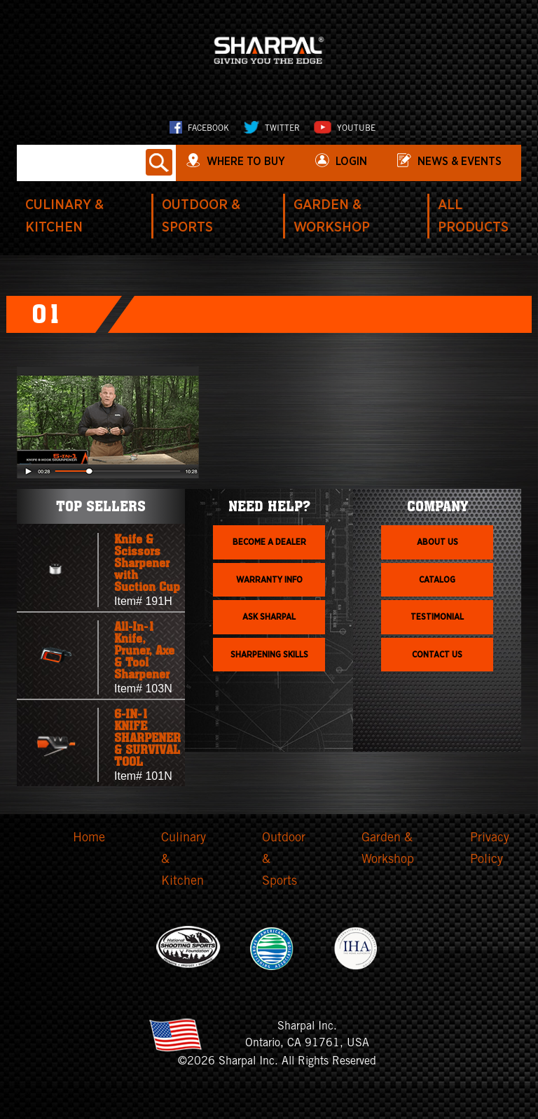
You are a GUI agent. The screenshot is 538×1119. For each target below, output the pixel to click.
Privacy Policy (489, 849)
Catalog (437, 580)
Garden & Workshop (387, 849)
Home (89, 838)
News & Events (460, 161)
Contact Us (437, 654)
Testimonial (437, 617)
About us (437, 542)
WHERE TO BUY (246, 161)
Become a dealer (269, 542)
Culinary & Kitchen (183, 860)
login (351, 161)
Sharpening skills (269, 654)
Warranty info (269, 580)
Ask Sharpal (269, 617)
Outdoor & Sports (283, 860)
